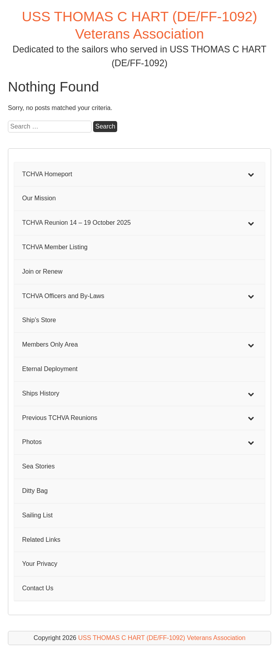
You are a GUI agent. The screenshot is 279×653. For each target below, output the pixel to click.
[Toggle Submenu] (251, 174)
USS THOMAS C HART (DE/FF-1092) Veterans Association (161, 637)
